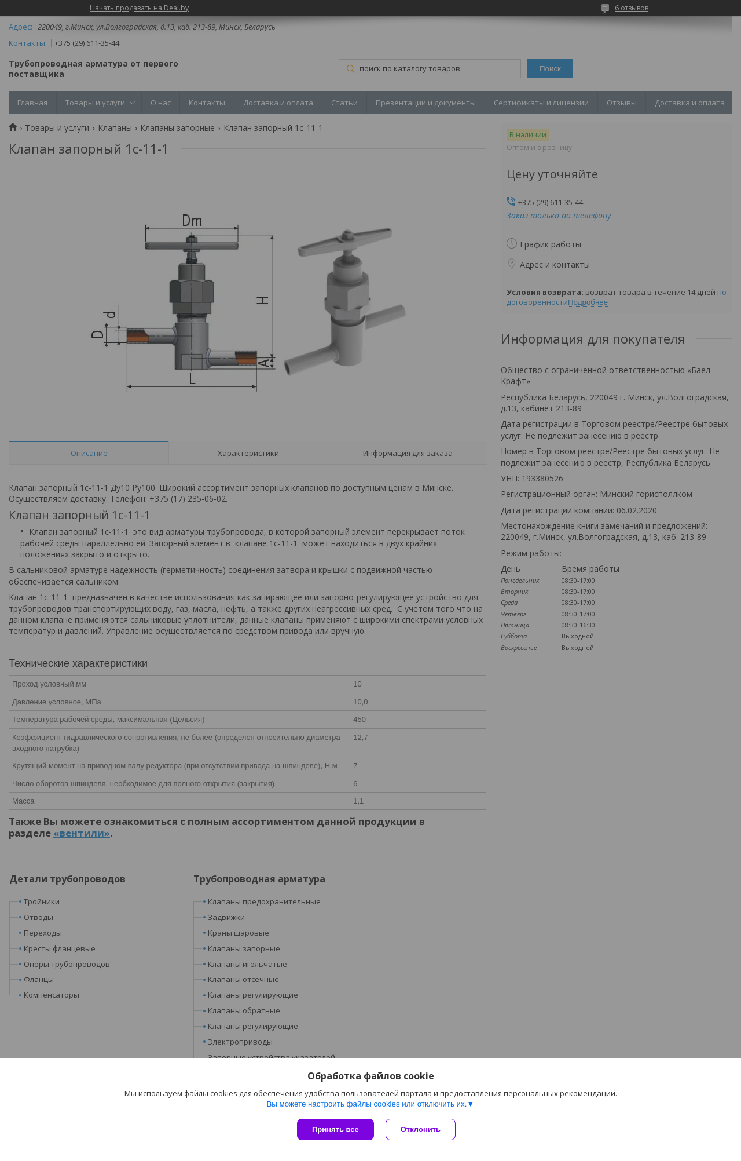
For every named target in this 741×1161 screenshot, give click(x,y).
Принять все (335, 1129)
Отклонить (421, 1129)
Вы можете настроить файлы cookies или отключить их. (366, 1104)
